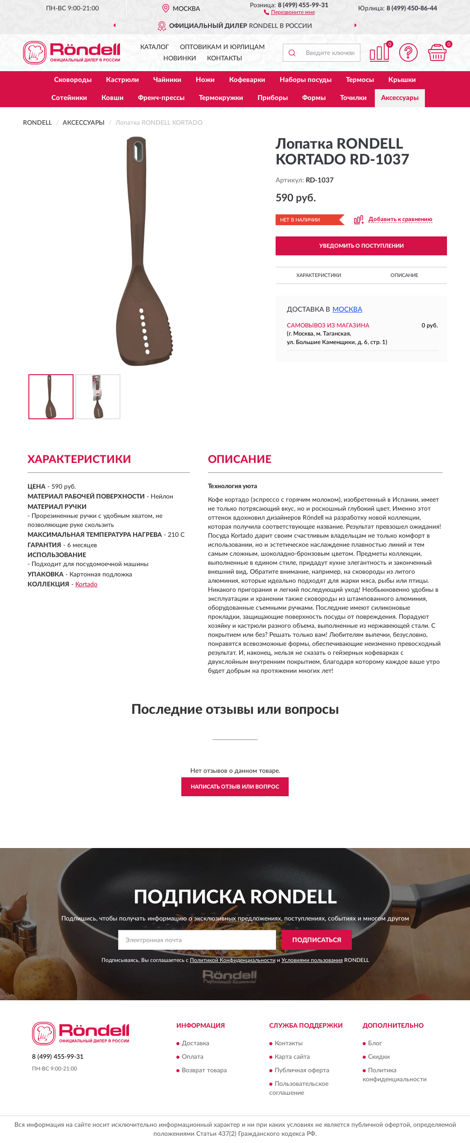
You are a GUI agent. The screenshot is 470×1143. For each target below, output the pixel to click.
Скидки (379, 1057)
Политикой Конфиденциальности (233, 960)
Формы (314, 98)
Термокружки (221, 98)
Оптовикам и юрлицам (222, 47)
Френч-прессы (161, 98)
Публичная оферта (302, 1070)
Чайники (167, 80)
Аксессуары (400, 98)
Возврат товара (204, 1070)
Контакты (224, 58)
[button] (289, 11)
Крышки (402, 80)
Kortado (86, 584)
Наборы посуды (306, 80)
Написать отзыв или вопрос (235, 786)
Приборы (273, 98)
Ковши (112, 98)
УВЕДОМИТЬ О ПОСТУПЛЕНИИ (361, 246)
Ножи (205, 80)
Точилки (353, 98)
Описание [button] (404, 275)
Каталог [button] (154, 47)
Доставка (195, 1043)
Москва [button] (347, 309)
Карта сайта (292, 1057)
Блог (375, 1043)
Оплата (192, 1057)
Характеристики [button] (318, 275)
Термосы (360, 80)
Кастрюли (122, 80)
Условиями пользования (312, 960)
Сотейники (69, 98)
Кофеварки (247, 80)
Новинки (179, 58)
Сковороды (73, 80)
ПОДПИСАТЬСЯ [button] (316, 940)
